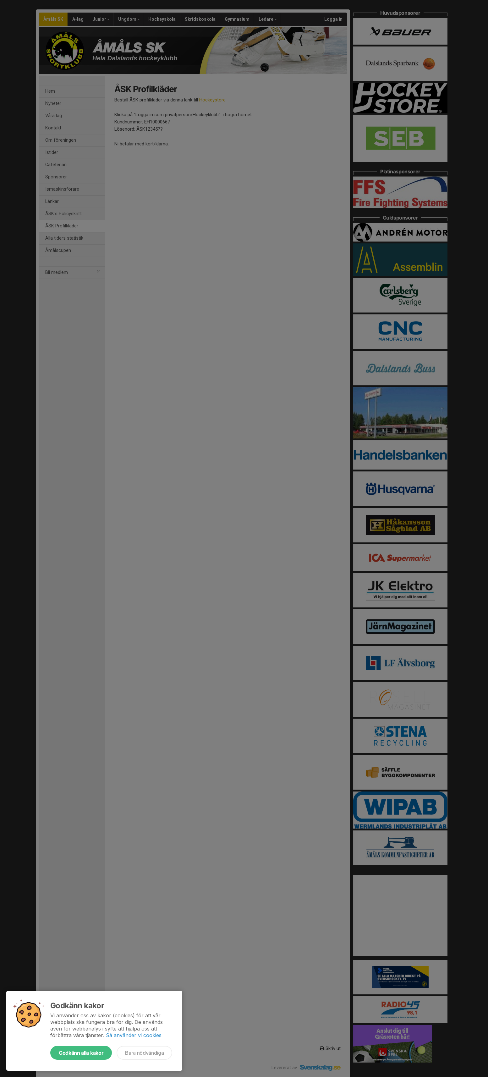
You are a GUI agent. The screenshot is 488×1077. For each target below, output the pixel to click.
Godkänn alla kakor (81, 1053)
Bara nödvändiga (144, 1053)
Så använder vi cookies (134, 1035)
